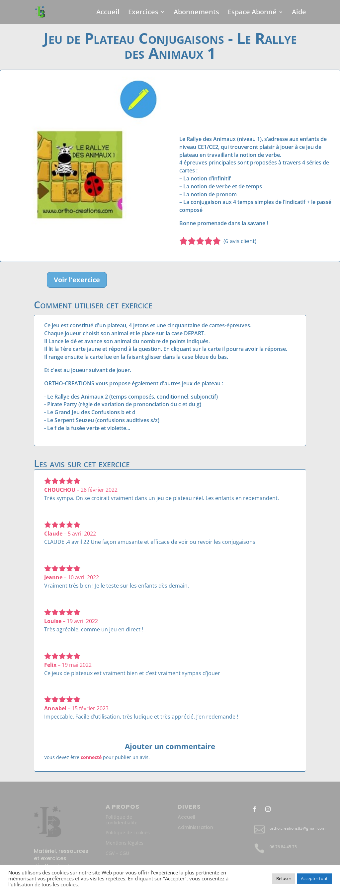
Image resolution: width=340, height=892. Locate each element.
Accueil (108, 13)
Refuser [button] (283, 878)
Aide (299, 13)
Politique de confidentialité (121, 820)
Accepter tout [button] (314, 878)
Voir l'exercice (77, 279)
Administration (195, 827)
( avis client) (239, 241)
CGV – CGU (117, 853)
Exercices (143, 13)
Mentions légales (124, 843)
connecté (91, 757)
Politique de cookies (128, 832)
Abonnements (196, 13)
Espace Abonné (252, 13)
